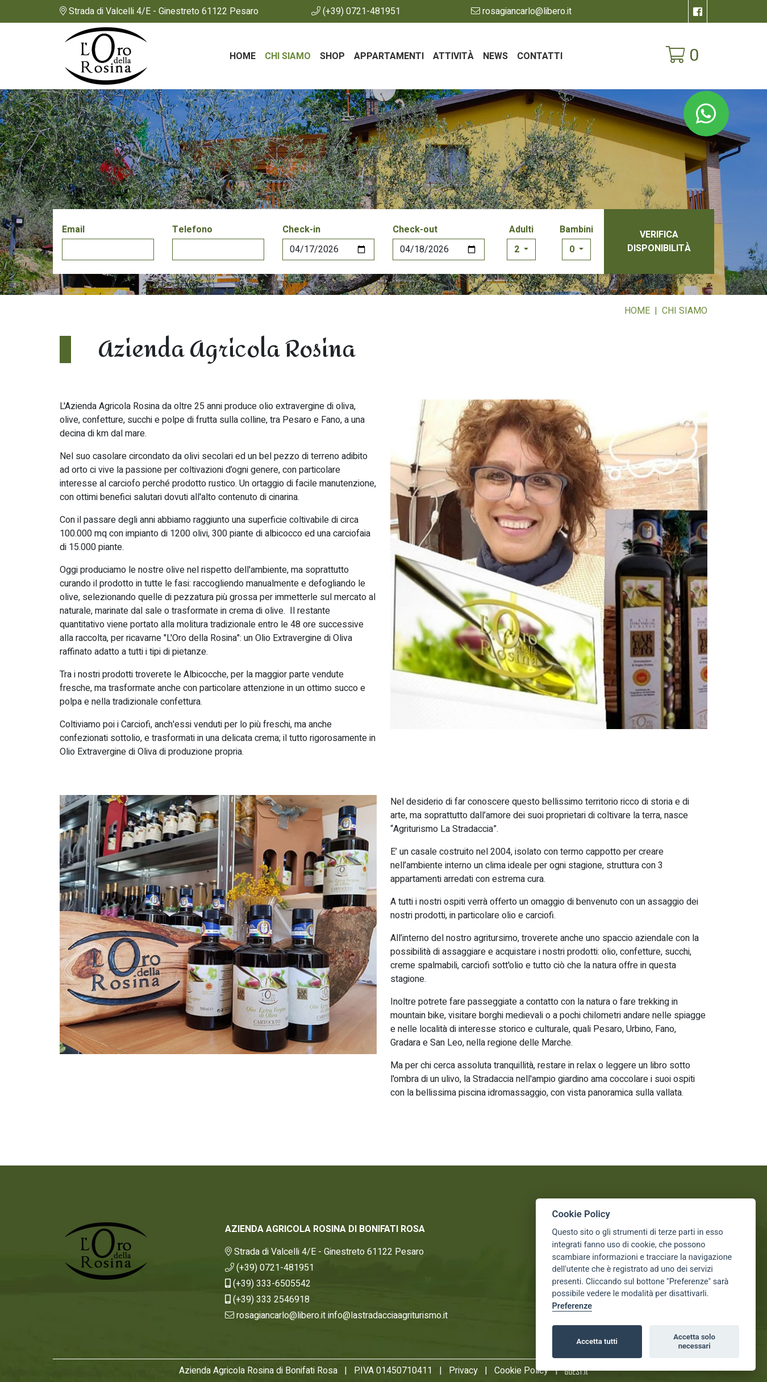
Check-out (415, 229)
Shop (332, 56)
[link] (159, 11)
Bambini (576, 229)
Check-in (301, 229)
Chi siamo (288, 56)
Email (73, 229)
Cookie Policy (521, 1370)
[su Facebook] (697, 11)
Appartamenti (389, 56)
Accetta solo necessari (694, 1341)
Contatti (539, 56)
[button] (356, 11)
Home (243, 56)
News (495, 56)
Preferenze (572, 1306)
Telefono (192, 229)
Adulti (521, 229)
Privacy (463, 1370)
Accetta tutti (597, 1341)
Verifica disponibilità (659, 241)
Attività (453, 56)
